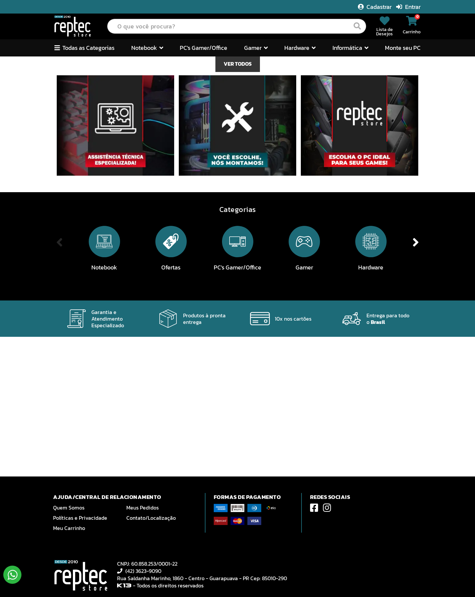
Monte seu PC (403, 47)
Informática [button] (350, 47)
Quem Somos (68, 507)
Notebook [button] (147, 47)
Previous (24, 126)
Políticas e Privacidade (80, 518)
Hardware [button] (300, 47)
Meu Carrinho (69, 528)
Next (451, 126)
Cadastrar (375, 6)
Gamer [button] (256, 47)
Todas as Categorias (84, 47)
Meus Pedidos (142, 507)
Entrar (408, 6)
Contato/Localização (151, 518)
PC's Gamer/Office (203, 47)
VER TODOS (238, 204)
